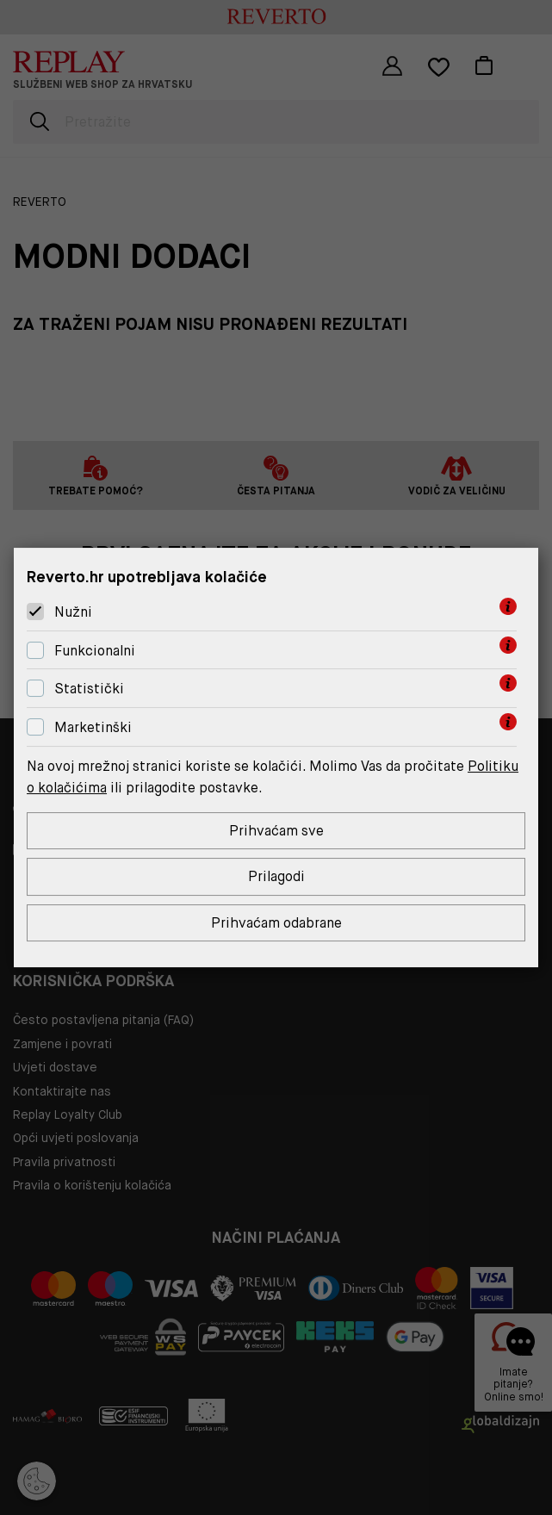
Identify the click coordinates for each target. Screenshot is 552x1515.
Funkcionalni (94, 651)
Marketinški (93, 727)
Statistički (89, 689)
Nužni (73, 612)
